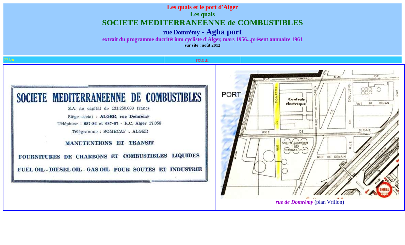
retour (202, 60)
